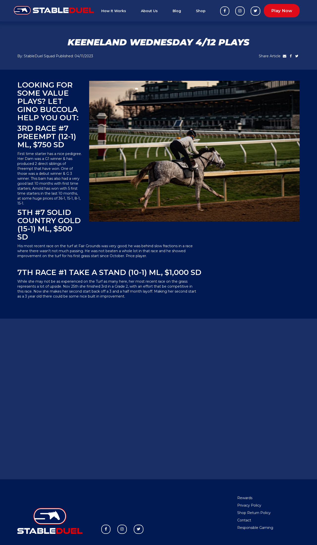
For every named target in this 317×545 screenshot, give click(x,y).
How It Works (113, 11)
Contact (244, 520)
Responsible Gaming (255, 527)
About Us (149, 11)
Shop (201, 11)
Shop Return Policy (254, 513)
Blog (177, 11)
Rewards (244, 498)
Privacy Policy (249, 505)
